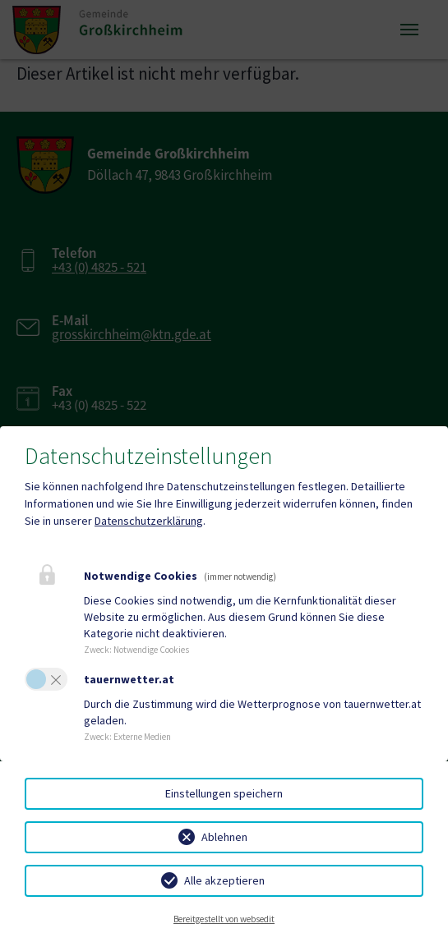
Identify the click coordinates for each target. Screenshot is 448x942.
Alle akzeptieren (224, 880)
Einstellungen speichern (224, 793)
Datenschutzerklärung (149, 520)
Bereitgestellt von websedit (224, 919)
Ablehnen (224, 836)
